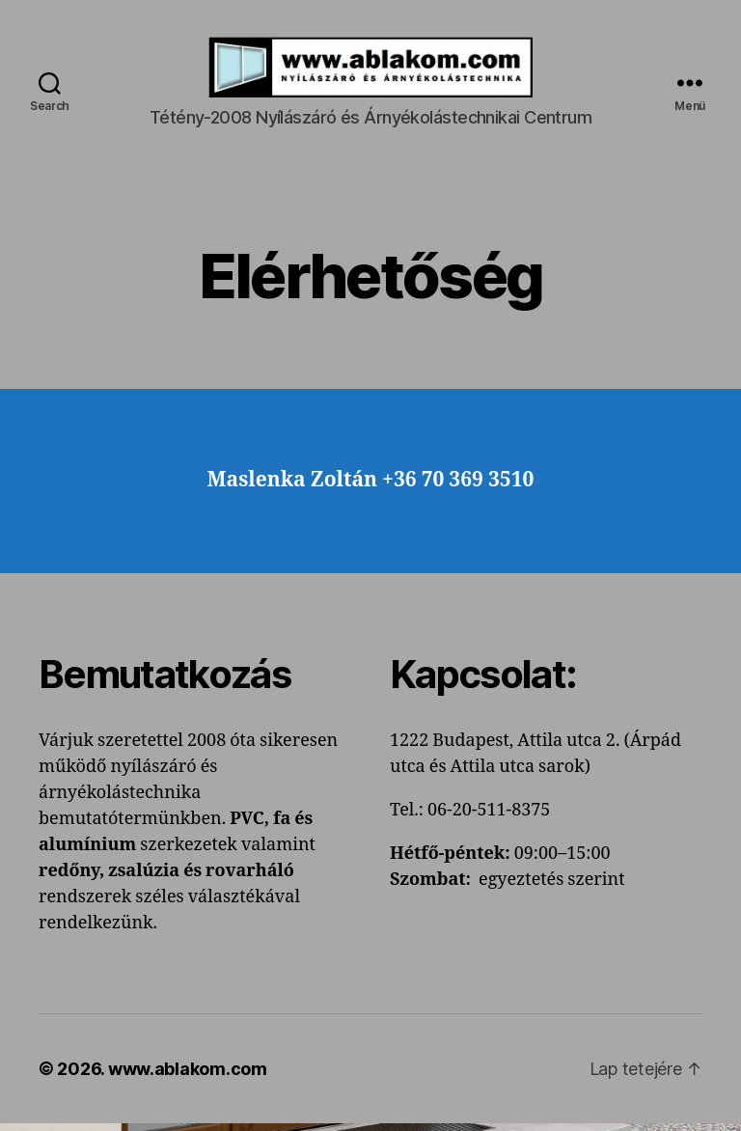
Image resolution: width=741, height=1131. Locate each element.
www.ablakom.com (187, 1076)
